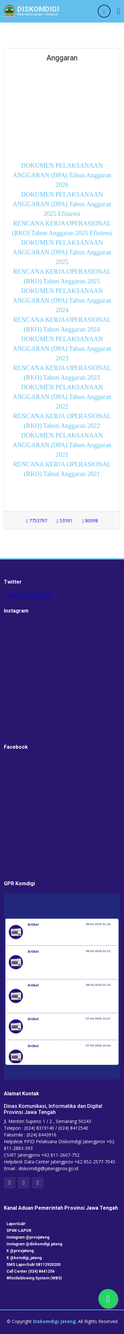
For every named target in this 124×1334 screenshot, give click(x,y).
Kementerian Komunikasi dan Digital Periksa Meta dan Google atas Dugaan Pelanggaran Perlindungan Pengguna (72, 965)
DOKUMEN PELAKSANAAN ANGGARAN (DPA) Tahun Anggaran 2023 (61, 348)
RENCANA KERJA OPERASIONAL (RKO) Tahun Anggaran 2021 (62, 469)
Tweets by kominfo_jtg (27, 595)
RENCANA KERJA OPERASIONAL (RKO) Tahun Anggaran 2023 (62, 372)
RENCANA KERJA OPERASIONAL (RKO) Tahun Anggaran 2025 (62, 276)
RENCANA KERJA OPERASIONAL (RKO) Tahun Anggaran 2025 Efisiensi (62, 228)
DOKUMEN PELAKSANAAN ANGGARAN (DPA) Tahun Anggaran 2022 (61, 397)
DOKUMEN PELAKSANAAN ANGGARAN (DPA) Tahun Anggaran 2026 (61, 175)
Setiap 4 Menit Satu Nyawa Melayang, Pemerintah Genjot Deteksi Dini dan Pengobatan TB (65, 1060)
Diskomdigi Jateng (54, 1321)
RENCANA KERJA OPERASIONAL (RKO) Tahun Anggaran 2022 (62, 420)
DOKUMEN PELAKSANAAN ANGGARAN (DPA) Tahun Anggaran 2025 (61, 252)
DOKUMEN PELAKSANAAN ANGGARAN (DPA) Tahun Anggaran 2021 (61, 445)
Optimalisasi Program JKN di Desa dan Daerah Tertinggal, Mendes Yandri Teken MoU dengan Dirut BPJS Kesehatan (68, 999)
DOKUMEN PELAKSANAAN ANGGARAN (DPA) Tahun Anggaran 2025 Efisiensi (61, 204)
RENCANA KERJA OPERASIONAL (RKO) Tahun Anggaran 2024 (62, 324)
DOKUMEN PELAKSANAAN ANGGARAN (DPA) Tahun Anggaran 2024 (61, 300)
